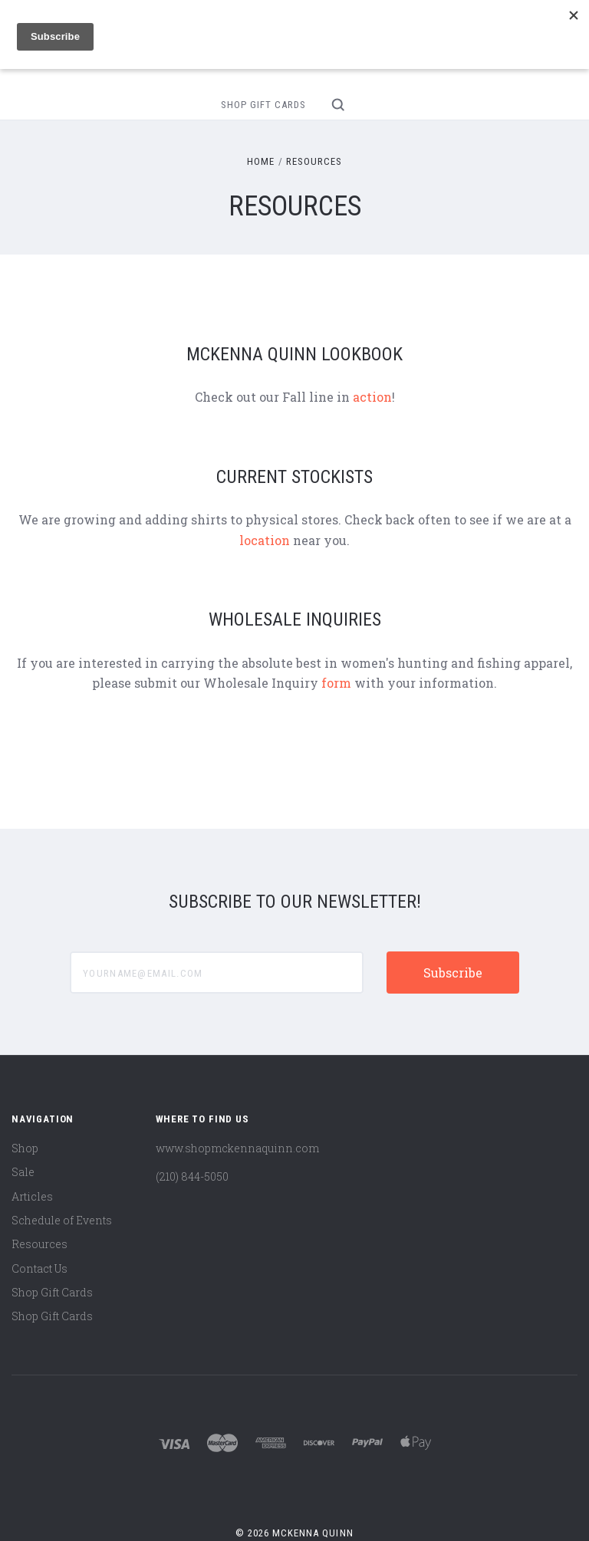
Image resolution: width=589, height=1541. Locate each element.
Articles (32, 1196)
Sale (23, 1172)
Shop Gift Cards (263, 104)
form (336, 683)
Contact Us (39, 1268)
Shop (25, 1148)
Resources (39, 1244)
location (264, 540)
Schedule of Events (62, 1220)
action (372, 397)
